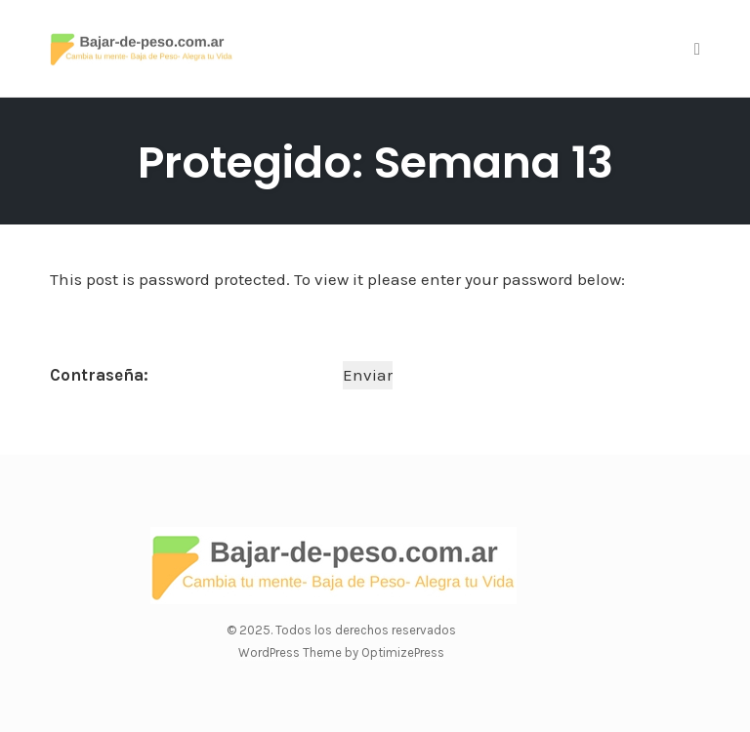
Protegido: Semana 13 (375, 162)
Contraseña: (194, 375)
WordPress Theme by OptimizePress (341, 652)
